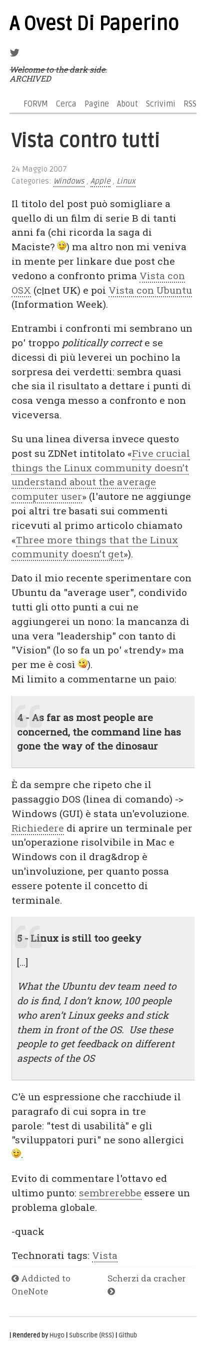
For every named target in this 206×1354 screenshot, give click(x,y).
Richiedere (38, 828)
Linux (126, 181)
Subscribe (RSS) (91, 1335)
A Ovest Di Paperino (94, 24)
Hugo (57, 1335)
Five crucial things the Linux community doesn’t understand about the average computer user (101, 474)
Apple (100, 181)
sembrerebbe (110, 1192)
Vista (105, 1255)
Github (127, 1335)
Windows (69, 181)
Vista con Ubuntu (150, 290)
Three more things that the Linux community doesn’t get (95, 546)
